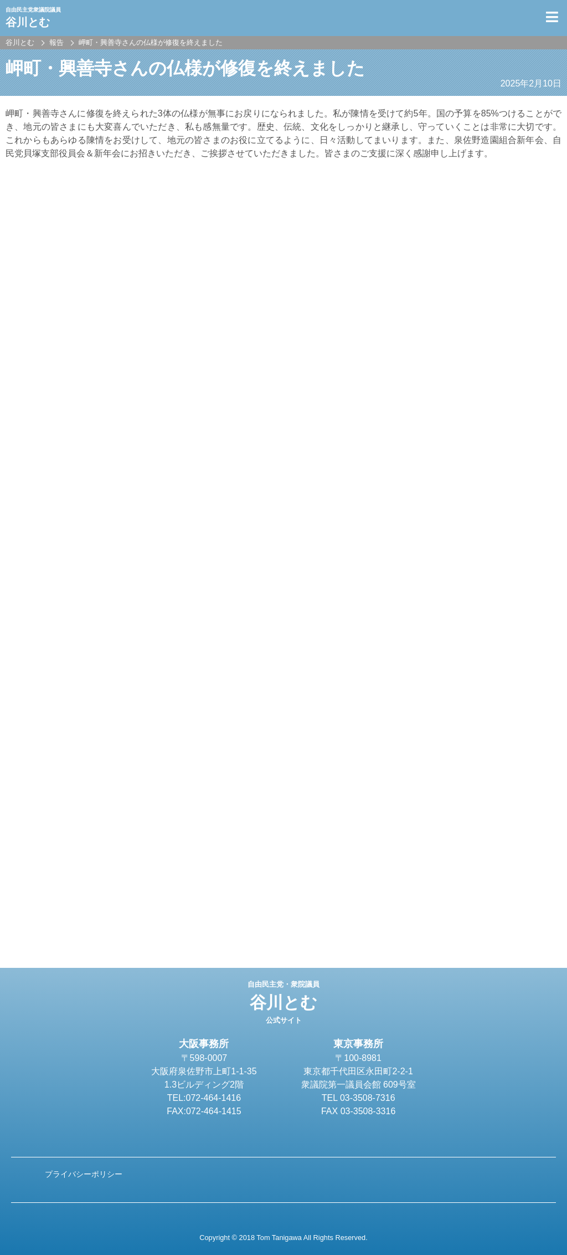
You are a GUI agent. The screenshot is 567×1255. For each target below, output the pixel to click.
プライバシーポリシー (83, 1174)
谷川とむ (283, 1002)
